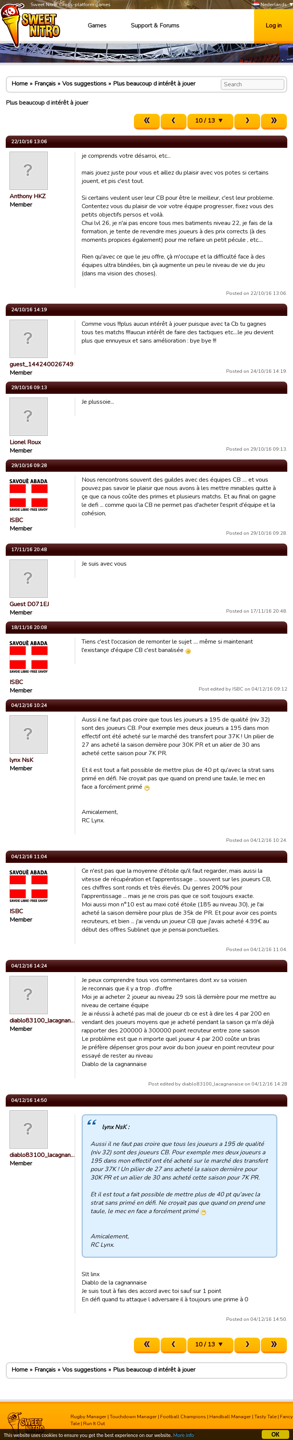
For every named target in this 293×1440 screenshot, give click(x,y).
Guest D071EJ (29, 604)
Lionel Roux (25, 442)
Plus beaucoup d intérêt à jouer (154, 83)
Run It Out (94, 1423)
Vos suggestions (84, 83)
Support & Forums (155, 25)
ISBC (16, 520)
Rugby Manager (88, 1416)
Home (19, 83)
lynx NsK (21, 760)
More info (183, 1436)
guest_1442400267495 (43, 364)
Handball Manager (230, 1416)
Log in (274, 25)
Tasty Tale (265, 1416)
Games (97, 25)
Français (45, 83)
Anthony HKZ (27, 196)
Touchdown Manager (133, 1416)
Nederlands (270, 4)
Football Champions (183, 1416)
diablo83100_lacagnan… (42, 1020)
